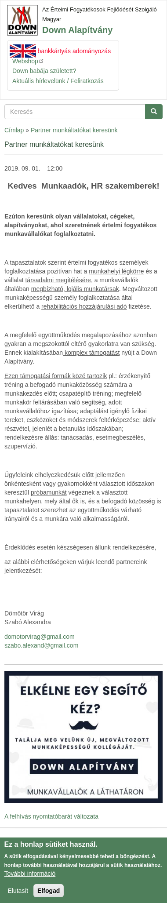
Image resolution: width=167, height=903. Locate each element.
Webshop (28, 61)
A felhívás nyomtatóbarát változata (51, 816)
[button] (83, 737)
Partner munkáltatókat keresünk (74, 130)
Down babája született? (44, 70)
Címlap (14, 130)
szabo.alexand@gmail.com (41, 645)
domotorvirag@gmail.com (39, 636)
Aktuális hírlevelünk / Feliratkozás (58, 80)
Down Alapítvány (77, 30)
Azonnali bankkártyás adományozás (61, 51)
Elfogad (48, 895)
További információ (30, 877)
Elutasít (18, 895)
